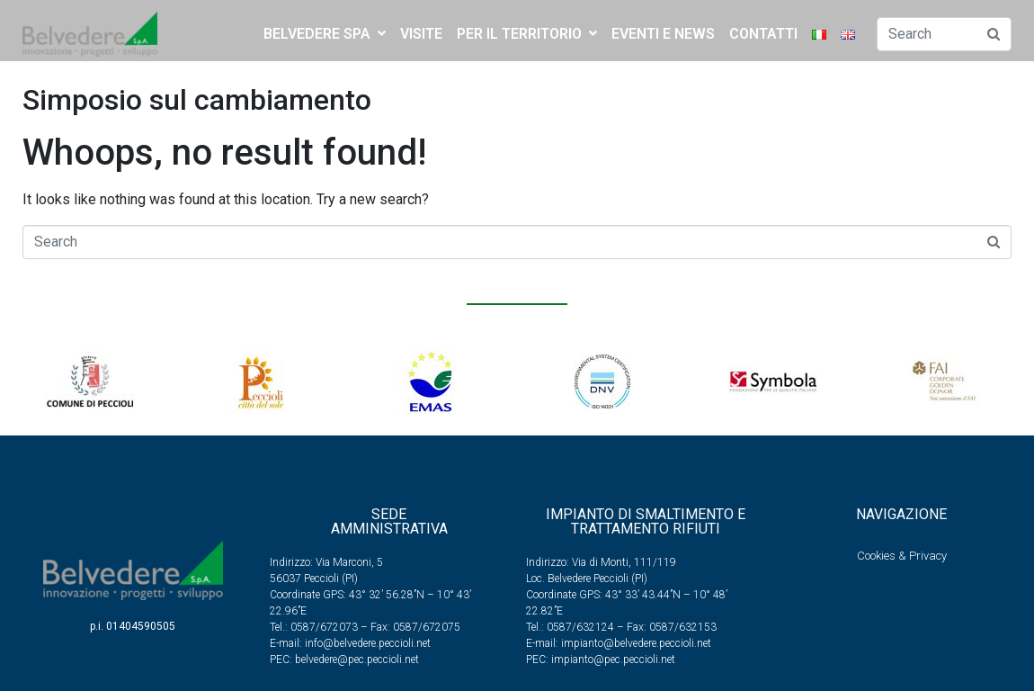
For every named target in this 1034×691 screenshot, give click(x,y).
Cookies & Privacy (902, 555)
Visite (421, 33)
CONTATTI (763, 33)
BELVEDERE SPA (324, 33)
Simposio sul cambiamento (196, 100)
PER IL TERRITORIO (527, 33)
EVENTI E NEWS (663, 33)
